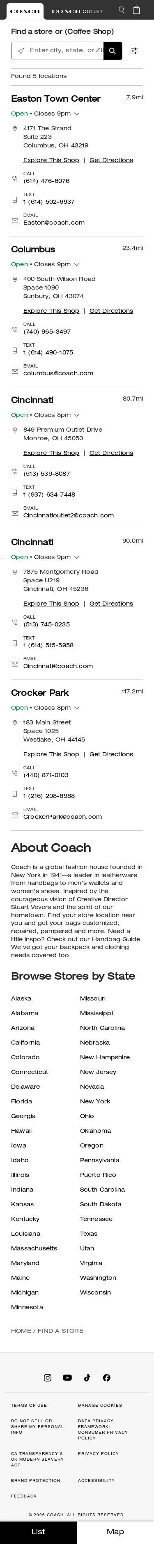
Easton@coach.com (54, 223)
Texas (89, 1234)
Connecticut (29, 1073)
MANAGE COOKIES (100, 1405)
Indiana (22, 1190)
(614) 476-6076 (46, 182)
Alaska (21, 999)
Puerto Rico (98, 1176)
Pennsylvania (100, 1161)
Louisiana (25, 1234)
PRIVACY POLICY (98, 1453)
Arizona (22, 1029)
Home (21, 1332)
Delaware (25, 1087)
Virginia (91, 1264)
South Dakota (101, 1205)
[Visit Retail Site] (25, 11)
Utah (87, 1249)
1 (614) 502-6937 (48, 202)
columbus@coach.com (58, 374)
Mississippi (96, 1014)
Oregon (91, 1146)
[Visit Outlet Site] (77, 11)
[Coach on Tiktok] (87, 1377)
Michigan (25, 1293)
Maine (20, 1278)
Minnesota (27, 1308)
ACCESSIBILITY (96, 1480)
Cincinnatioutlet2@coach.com (68, 516)
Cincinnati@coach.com (58, 667)
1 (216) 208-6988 (49, 797)
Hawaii (21, 1131)
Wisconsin (95, 1293)
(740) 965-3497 (47, 332)
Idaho (20, 1161)
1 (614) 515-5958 (48, 646)
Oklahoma (95, 1131)
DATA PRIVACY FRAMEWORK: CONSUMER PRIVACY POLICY (103, 1429)
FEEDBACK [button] (24, 1496)
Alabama (24, 1014)
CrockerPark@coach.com (62, 817)
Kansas (22, 1205)
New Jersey (98, 1073)
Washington (98, 1278)
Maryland (25, 1264)
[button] (121, 10)
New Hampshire (105, 1058)
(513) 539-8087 (46, 474)
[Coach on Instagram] (48, 1377)
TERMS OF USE (29, 1405)
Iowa (18, 1146)
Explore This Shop (51, 161)
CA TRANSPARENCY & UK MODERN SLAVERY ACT (37, 1459)
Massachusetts (34, 1249)
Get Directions (111, 161)
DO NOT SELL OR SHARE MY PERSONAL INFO (37, 1426)
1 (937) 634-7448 (49, 495)
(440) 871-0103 (46, 776)
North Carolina (102, 1029)
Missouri (93, 999)
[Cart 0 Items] (136, 10)
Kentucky (25, 1220)
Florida (21, 1102)
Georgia (23, 1117)
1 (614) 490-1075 (48, 353)
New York (95, 1102)
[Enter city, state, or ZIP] (66, 51)
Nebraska (95, 1043)
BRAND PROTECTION (35, 1480)
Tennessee (96, 1220)
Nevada (92, 1087)
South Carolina (102, 1190)
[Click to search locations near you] (20, 51)
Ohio (87, 1117)
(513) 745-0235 (46, 625)
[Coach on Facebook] (107, 1377)
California (25, 1043)
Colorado (25, 1058)
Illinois (20, 1176)
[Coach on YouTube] (67, 1377)
